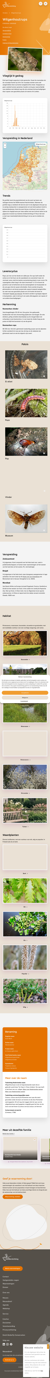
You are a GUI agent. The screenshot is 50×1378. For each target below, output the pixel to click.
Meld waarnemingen (12, 1268)
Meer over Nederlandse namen (33, 1089)
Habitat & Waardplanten (10, 43)
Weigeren (25, 697)
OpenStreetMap (41, 189)
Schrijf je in (9, 1360)
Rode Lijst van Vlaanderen (31, 576)
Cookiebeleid (24, 701)
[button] (5, 144)
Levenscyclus (7, 33)
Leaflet (36, 189)
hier (42, 1371)
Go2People (23, 1371)
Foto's (4, 40)
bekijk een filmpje (16, 294)
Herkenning (6, 37)
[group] (20, 1154)
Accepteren (25, 692)
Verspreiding (7, 30)
